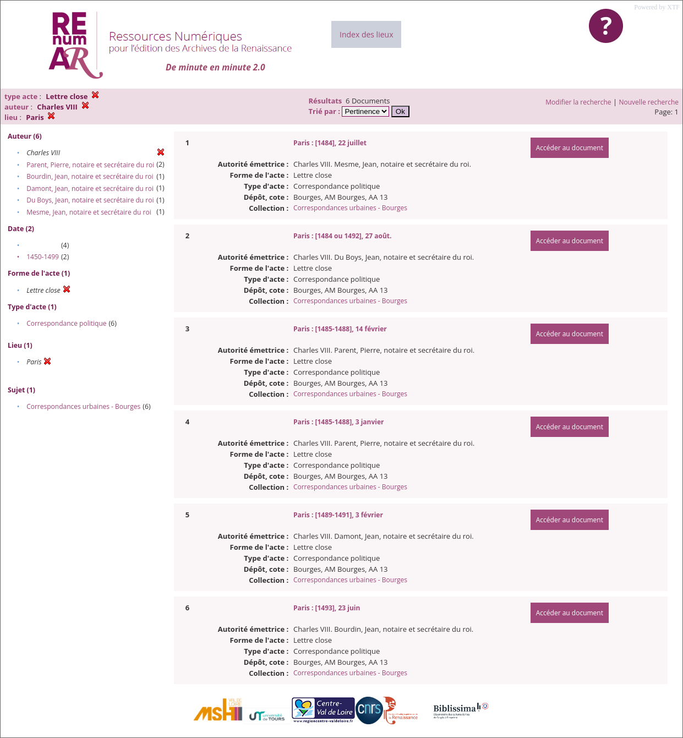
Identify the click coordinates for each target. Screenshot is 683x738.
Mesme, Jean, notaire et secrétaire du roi (88, 212)
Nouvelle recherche (649, 102)
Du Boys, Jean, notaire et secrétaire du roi (90, 200)
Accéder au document (569, 147)
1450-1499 (42, 256)
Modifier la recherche (578, 102)
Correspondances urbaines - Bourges (83, 406)
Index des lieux (366, 34)
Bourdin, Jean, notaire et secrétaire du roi (89, 176)
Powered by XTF (657, 7)
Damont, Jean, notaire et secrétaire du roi (90, 188)
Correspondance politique (66, 323)
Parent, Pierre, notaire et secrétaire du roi (90, 165)
